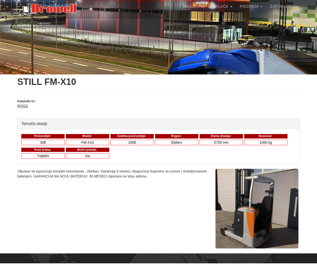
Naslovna (194, 12)
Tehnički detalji (34, 123)
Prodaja (251, 12)
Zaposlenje (283, 12)
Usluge (222, 12)
